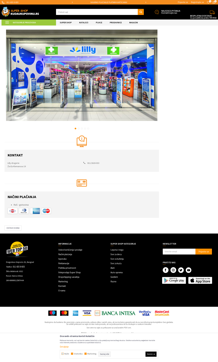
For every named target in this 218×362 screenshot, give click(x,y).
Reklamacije (63, 289)
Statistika (78, 354)
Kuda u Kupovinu (12, 27)
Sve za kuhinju (117, 284)
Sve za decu (116, 280)
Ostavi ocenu (13, 253)
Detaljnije (64, 346)
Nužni (66, 354)
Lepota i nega (117, 275)
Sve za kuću (116, 289)
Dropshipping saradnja (68, 302)
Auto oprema (117, 298)
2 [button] (78, 154)
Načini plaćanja (65, 280)
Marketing (63, 307)
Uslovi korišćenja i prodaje (70, 275)
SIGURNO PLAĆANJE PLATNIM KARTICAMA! (108, 2)
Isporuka (62, 284)
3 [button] (81, 154)
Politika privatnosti (67, 293)
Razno (113, 307)
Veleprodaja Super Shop (69, 298)
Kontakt (62, 311)
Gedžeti (114, 302)
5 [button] (88, 154)
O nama (61, 316)
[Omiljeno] (208, 2)
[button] (100, 12)
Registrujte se (197, 2)
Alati (113, 293)
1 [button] (75, 154)
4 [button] (85, 154)
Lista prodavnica (28, 27)
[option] (109, 2)
